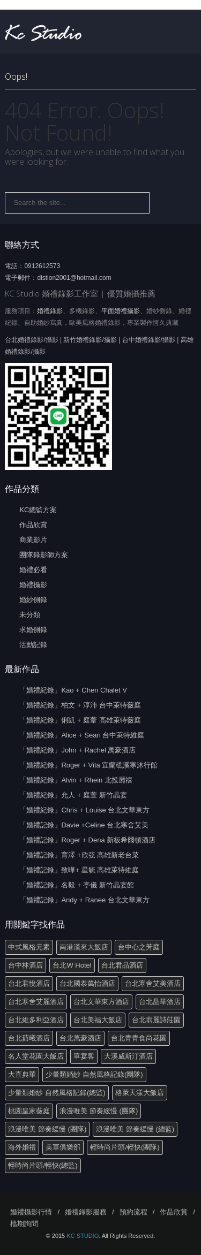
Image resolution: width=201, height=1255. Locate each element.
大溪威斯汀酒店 (128, 1056)
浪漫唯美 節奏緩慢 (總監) (135, 1129)
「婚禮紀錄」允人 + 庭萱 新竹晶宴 (72, 795)
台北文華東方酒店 (101, 1002)
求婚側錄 (33, 630)
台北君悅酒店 (29, 983)
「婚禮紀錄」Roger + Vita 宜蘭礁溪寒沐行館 (88, 765)
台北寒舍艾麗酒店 (36, 1002)
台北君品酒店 (122, 965)
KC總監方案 (38, 510)
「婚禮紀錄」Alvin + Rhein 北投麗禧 (75, 780)
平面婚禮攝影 (120, 311)
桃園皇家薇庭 (29, 1111)
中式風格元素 (29, 947)
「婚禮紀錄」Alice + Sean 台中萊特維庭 (81, 735)
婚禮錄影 (50, 311)
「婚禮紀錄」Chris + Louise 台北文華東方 (84, 810)
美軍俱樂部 (63, 1147)
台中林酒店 (25, 965)
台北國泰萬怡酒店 (87, 983)
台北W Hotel (72, 965)
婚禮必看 (33, 570)
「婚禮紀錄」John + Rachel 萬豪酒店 (77, 750)
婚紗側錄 (33, 600)
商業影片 (33, 540)
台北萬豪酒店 (80, 1038)
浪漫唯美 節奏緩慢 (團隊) (98, 1111)
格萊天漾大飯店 (139, 1093)
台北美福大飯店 (97, 1020)
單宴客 (83, 1056)
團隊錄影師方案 (43, 555)
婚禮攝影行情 (31, 1212)
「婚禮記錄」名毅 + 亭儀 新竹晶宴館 (76, 885)
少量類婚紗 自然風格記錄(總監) (56, 1093)
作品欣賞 (33, 525)
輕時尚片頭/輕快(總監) (42, 1165)
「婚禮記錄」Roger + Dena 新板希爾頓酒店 (87, 840)
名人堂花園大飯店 (36, 1056)
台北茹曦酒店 (29, 1038)
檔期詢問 (24, 1224)
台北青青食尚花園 (139, 1038)
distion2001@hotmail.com (74, 278)
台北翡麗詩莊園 (156, 1020)
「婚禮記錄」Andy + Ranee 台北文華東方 (84, 900)
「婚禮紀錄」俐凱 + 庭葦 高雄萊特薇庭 (79, 720)
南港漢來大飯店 (83, 947)
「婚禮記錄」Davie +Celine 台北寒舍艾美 (83, 825)
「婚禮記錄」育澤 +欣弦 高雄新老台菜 (79, 855)
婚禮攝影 (33, 585)
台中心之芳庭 (139, 947)
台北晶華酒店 (160, 1002)
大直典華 (22, 1074)
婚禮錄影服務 (86, 1212)
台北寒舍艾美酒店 (153, 983)
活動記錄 (33, 645)
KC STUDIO (82, 1236)
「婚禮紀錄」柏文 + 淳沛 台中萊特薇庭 (79, 705)
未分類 (29, 615)
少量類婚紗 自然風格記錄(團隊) (94, 1074)
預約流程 (133, 1212)
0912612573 (42, 266)
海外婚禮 (22, 1147)
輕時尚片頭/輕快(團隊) (124, 1147)
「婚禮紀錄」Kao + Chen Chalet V (73, 690)
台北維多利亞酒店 (36, 1020)
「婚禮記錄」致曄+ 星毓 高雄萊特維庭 (79, 870)
